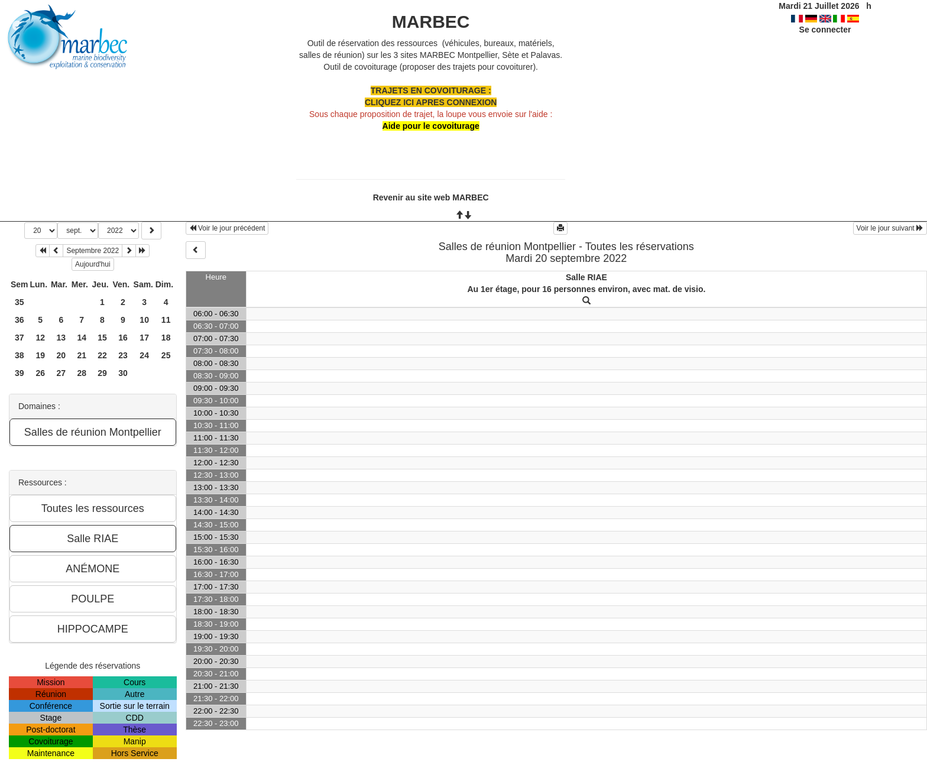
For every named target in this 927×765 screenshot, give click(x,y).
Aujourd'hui (93, 264)
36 (19, 320)
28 (81, 373)
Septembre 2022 (92, 251)
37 (19, 337)
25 (166, 355)
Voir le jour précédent (227, 228)
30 (123, 373)
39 (19, 373)
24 (144, 355)
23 (123, 355)
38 (19, 355)
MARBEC (431, 21)
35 (19, 302)
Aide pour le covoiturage (431, 126)
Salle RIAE (586, 277)
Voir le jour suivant (890, 228)
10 (144, 320)
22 (102, 355)
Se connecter (825, 29)
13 (61, 337)
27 (61, 373)
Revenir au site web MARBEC (431, 197)
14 (81, 337)
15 (102, 337)
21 (81, 355)
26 (40, 373)
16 (123, 337)
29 (102, 373)
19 (40, 355)
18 (166, 337)
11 (166, 320)
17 (144, 337)
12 (40, 337)
